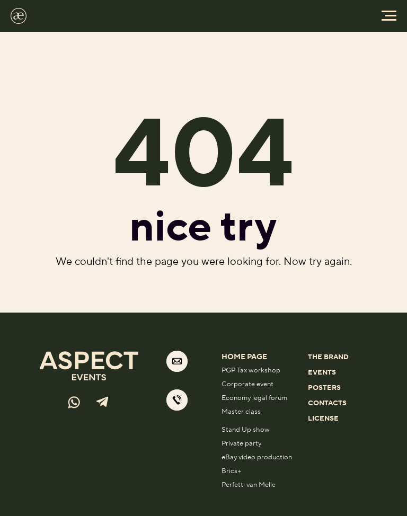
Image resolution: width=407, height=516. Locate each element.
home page (244, 357)
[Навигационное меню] (389, 16)
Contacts (327, 403)
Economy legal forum (254, 398)
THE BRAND (328, 357)
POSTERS (324, 388)
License (323, 418)
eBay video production (257, 457)
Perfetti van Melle (249, 485)
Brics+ (232, 471)
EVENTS (322, 372)
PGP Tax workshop (251, 370)
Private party (241, 443)
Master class (241, 411)
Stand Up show (246, 429)
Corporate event (247, 384)
